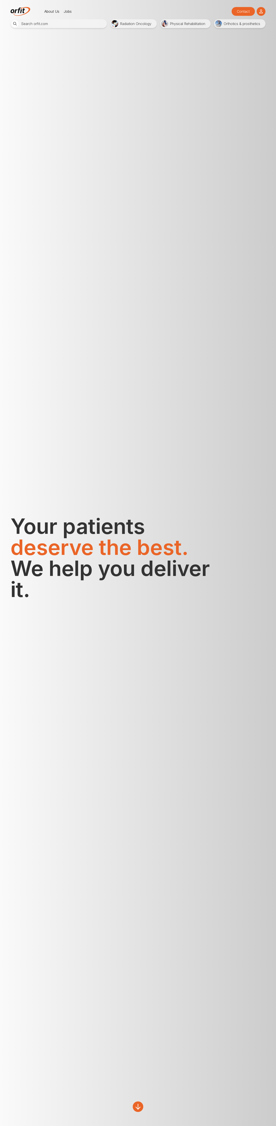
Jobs (68, 11)
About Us (51, 11)
